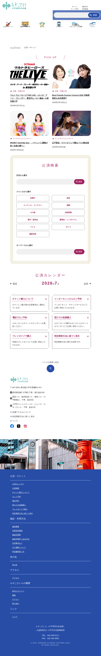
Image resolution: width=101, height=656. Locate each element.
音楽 (68, 198)
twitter (19, 426)
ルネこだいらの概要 (75, 26)
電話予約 (15, 501)
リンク (92, 26)
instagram (25, 426)
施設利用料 (16, 535)
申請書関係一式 (18, 552)
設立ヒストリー (18, 591)
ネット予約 (16, 497)
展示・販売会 (33, 220)
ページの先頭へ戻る (50, 362)
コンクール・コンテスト (32, 205)
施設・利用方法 (25, 26)
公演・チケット (8, 26)
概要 (14, 595)
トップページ (15, 47)
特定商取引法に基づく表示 (23, 416)
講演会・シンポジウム (68, 220)
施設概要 (15, 527)
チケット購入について (20, 492)
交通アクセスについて (21, 412)
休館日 (32, 198)
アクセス (59, 26)
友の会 (42, 26)
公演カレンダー (18, 484)
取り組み (15, 604)
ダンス (68, 227)
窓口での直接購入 (19, 505)
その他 (32, 212)
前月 (15, 283)
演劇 (68, 205)
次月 (86, 283)
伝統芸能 (68, 212)
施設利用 (32, 234)
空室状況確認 (17, 531)
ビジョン (15, 599)
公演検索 (15, 488)
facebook (12, 426)
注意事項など (17, 543)
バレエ (32, 227)
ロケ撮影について (19, 547)
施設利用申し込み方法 (20, 539)
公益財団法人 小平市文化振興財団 (50, 630)
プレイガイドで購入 (20, 509)
